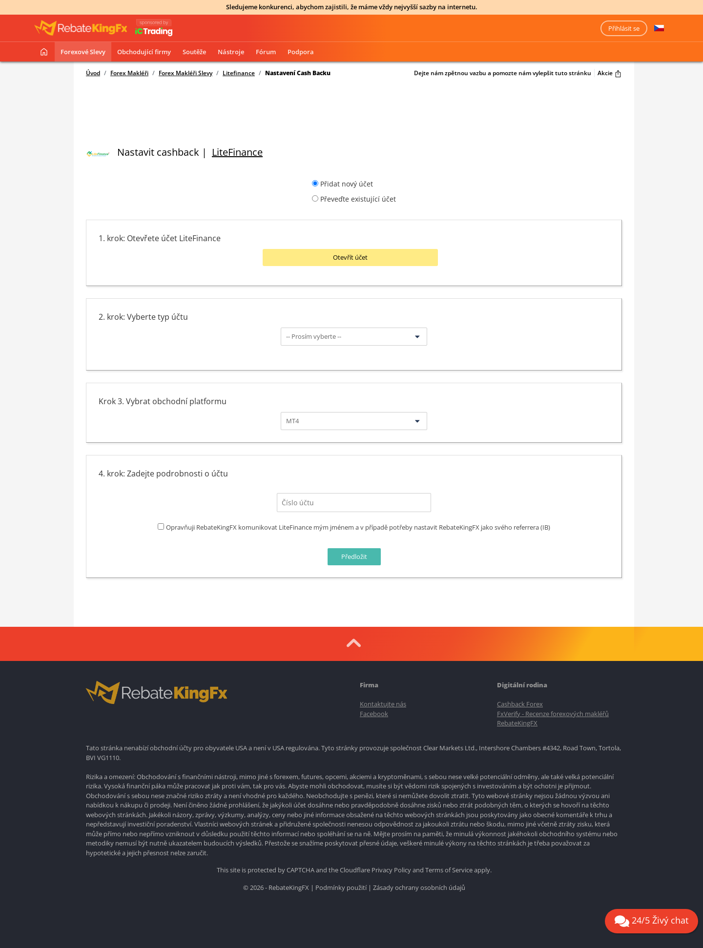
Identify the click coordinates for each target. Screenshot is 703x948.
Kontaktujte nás (383, 703)
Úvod (93, 73)
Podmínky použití (341, 886)
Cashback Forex (520, 703)
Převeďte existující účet (358, 199)
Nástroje (231, 51)
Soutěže (194, 51)
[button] (659, 28)
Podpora (301, 51)
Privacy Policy (391, 869)
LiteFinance (237, 152)
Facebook (374, 712)
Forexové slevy (83, 51)
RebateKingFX (517, 722)
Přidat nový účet (346, 183)
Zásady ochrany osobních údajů (419, 886)
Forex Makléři (129, 73)
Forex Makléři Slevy (185, 73)
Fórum (266, 51)
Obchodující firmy (144, 51)
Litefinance (239, 73)
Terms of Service (449, 869)
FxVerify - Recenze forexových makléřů (553, 712)
